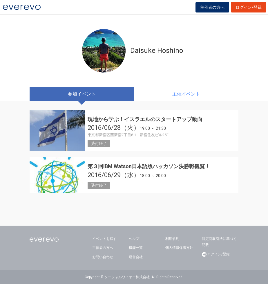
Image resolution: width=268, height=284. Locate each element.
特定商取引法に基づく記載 (219, 242)
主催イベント (186, 94)
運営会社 (136, 257)
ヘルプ (134, 239)
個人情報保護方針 (179, 248)
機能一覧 (136, 248)
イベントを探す (104, 239)
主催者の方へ (212, 7)
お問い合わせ (102, 257)
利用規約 (172, 239)
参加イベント (82, 94)
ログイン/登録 (249, 7)
